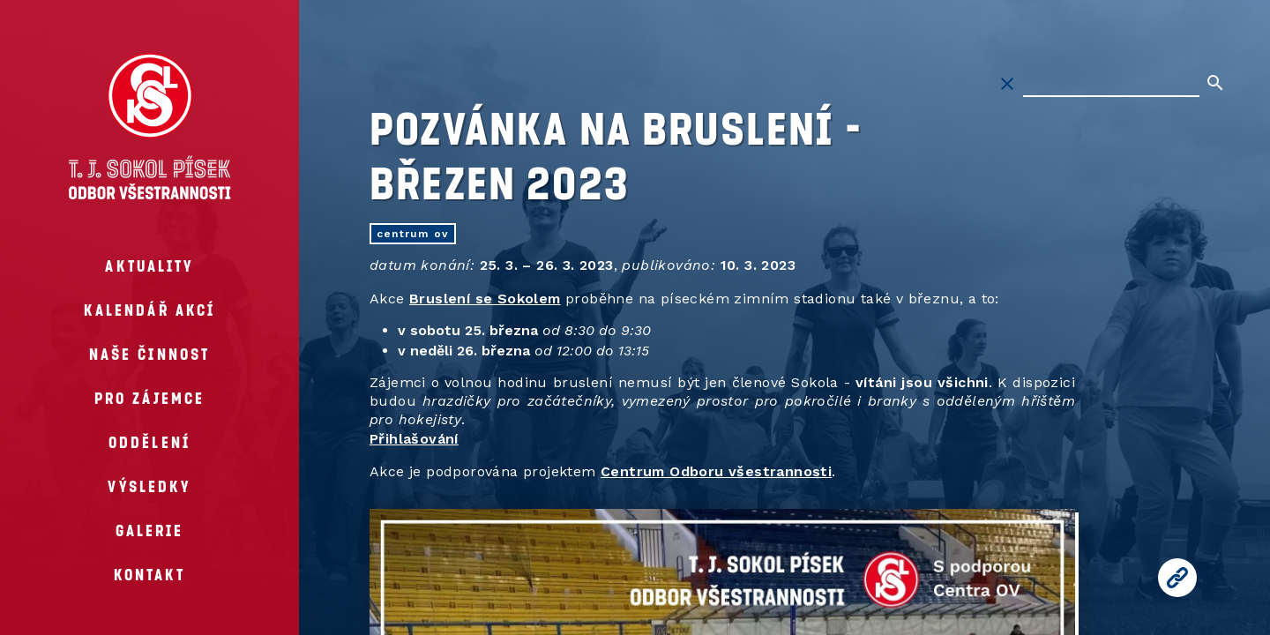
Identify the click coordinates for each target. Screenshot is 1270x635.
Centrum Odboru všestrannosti (716, 471)
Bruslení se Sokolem (485, 298)
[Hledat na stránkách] (1111, 84)
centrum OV (413, 234)
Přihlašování (414, 438)
